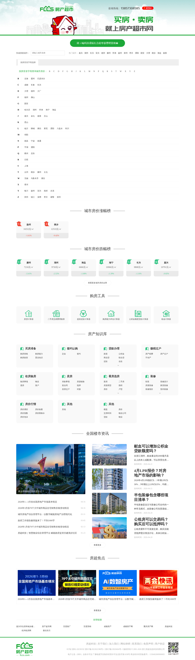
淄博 (39, 197)
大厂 (39, 91)
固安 (142, 53)
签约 (79, 354)
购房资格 (24, 354)
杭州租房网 (26, 631)
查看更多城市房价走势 (97, 283)
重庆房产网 (148, 626)
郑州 (26, 197)
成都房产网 (128, 626)
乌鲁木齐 (34, 178)
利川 (67, 129)
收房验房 (30, 376)
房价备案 (39, 409)
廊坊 (39, 129)
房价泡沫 (24, 417)
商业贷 (106, 358)
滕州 (109, 53)
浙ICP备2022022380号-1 (95, 649)
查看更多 (97, 545)
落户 (37, 385)
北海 (26, 79)
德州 (103, 53)
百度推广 (67, 626)
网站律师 (125, 643)
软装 (147, 382)
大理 (148, 53)
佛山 (33, 97)
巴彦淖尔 (41, 79)
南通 (39, 141)
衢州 (26, 153)
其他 (69, 404)
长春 (33, 85)
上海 (26, 166)
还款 (106, 361)
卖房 (69, 376)
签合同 (65, 385)
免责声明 (148, 643)
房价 (106, 389)
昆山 (26, 122)
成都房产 (107, 626)
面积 (120, 385)
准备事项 (66, 382)
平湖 (26, 147)
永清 (52, 191)
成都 (26, 85)
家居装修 (164, 385)
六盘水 (60, 129)
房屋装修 (149, 385)
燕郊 (46, 191)
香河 (26, 185)
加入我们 (114, 643)
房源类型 (107, 385)
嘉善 (165, 53)
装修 (153, 376)
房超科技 (168, 626)
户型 (120, 389)
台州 (26, 172)
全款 (120, 361)
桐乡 (154, 53)
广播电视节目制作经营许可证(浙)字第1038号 (111, 654)
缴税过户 (155, 348)
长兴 (92, 53)
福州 (26, 97)
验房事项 (24, 382)
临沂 (26, 129)
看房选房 (114, 376)
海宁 (48, 110)
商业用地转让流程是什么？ (31, 491)
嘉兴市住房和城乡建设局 (26, 626)
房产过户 (164, 354)
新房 (106, 382)
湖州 (86, 53)
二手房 (121, 382)
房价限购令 (40, 413)
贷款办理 (114, 348)
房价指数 (24, 413)
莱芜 (46, 129)
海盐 (159, 53)
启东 (33, 153)
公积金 (121, 354)
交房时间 (107, 413)
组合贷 (121, 358)
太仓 (46, 172)
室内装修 (164, 389)
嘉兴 (81, 53)
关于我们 (102, 643)
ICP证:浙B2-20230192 (75, 649)
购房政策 (24, 358)
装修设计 (164, 382)
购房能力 (39, 354)
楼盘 (106, 409)
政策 (106, 354)
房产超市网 (46, 626)
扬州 (120, 53)
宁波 (33, 141)
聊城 (33, 129)
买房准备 (30, 348)
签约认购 (72, 348)
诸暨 (52, 197)
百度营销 (87, 626)
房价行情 (30, 404)
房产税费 (149, 354)
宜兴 (97, 53)
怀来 (114, 53)
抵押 (79, 385)
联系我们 (137, 643)
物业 (37, 382)
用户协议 (160, 643)
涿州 (126, 53)
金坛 (33, 116)
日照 (26, 160)
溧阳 (137, 53)
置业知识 (39, 358)
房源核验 (80, 382)
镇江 (33, 197)
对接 (79, 389)
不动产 (148, 358)
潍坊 (43, 178)
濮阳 (33, 147)
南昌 (26, 141)
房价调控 (24, 409)
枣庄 (131, 53)
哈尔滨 (27, 110)
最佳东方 (47, 631)
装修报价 (149, 389)
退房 (22, 385)
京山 (46, 116)
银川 (26, 191)
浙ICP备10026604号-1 (114, 649)
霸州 (33, 79)
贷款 (106, 417)
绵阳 (26, 135)
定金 (64, 354)
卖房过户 (66, 389)
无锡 (26, 178)
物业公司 (122, 413)
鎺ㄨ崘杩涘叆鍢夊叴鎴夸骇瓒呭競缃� (97, 43)
